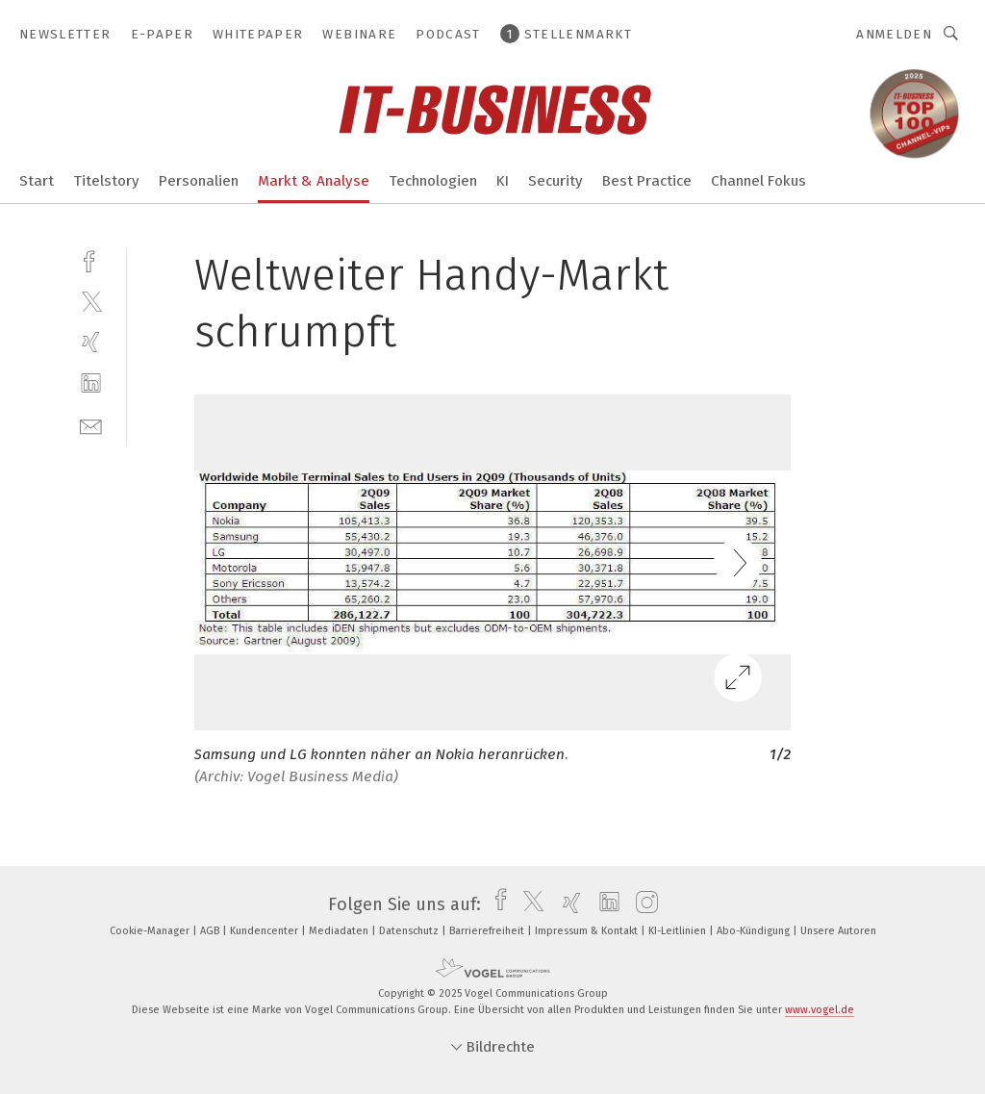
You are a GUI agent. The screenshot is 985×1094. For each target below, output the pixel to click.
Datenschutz (410, 931)
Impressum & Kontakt (588, 931)
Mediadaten (340, 931)
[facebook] (91, 259)
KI (502, 181)
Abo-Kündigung (755, 931)
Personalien (199, 181)
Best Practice (647, 181)
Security (555, 181)
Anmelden (894, 34)
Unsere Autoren (838, 931)
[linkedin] (91, 383)
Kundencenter (265, 931)
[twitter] (91, 301)
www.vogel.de (819, 1010)
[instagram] (642, 904)
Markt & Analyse (313, 181)
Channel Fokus (758, 181)
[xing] (91, 342)
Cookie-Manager (151, 931)
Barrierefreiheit (488, 931)
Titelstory (106, 181)
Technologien (433, 181)
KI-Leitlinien (678, 931)
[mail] (91, 425)
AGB (211, 931)
